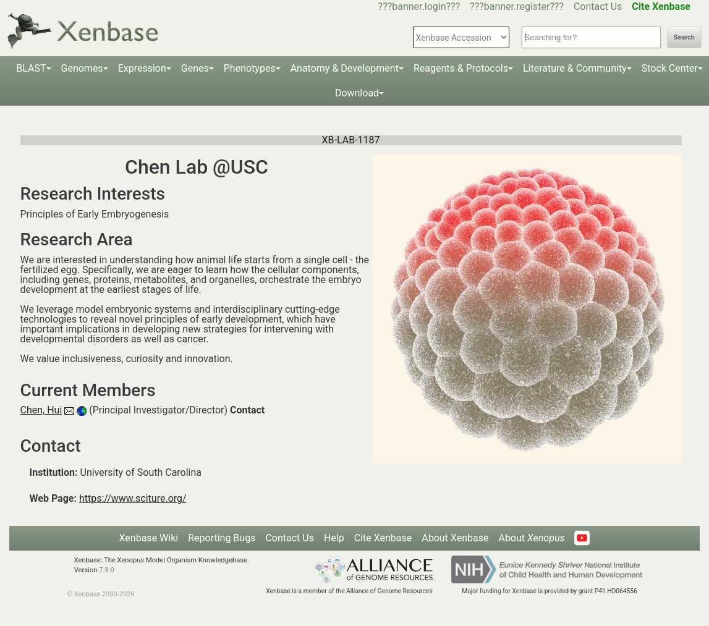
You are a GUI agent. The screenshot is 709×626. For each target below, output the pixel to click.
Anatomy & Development (345, 68)
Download (357, 93)
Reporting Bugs (221, 538)
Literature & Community (575, 68)
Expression (142, 68)
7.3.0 (106, 570)
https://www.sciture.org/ (133, 498)
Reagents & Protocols (461, 68)
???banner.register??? (517, 6)
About (531, 538)
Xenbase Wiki (149, 538)
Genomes (82, 68)
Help (334, 538)
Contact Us (598, 6)
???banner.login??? (419, 6)
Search (684, 37)
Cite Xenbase (383, 538)
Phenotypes (250, 68)
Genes (195, 68)
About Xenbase (455, 538)
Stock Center (670, 68)
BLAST (31, 68)
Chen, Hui (41, 410)
